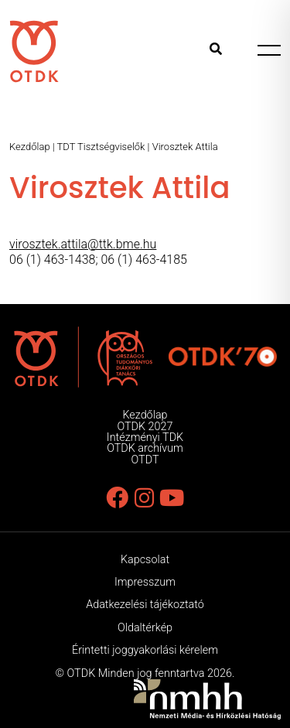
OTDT (145, 460)
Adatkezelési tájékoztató (145, 604)
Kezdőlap (29, 146)
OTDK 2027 (144, 426)
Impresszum (145, 582)
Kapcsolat (145, 559)
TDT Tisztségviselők (101, 146)
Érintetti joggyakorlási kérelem (145, 650)
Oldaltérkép (145, 627)
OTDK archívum (145, 448)
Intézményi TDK (145, 437)
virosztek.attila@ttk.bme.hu (82, 244)
